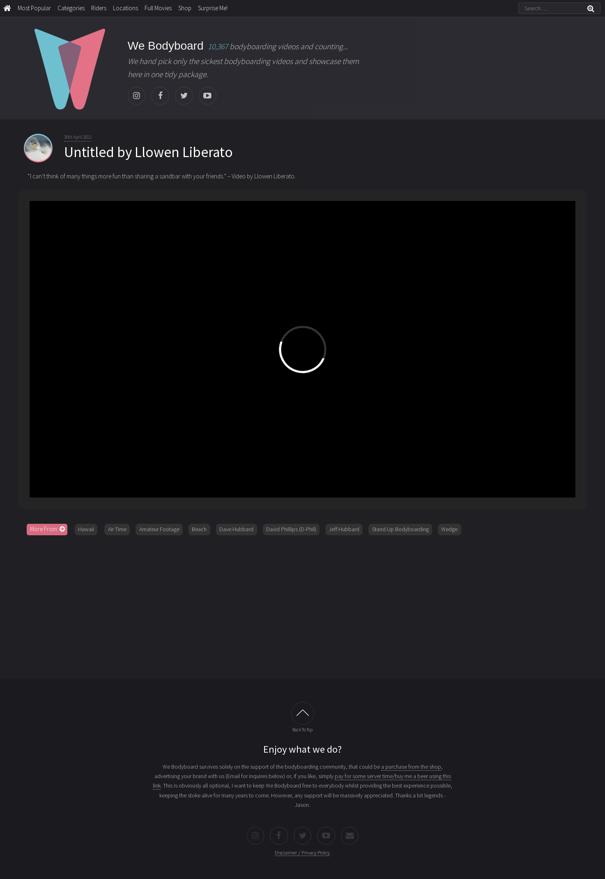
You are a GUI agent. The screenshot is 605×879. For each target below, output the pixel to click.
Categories (71, 8)
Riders (98, 8)
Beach (199, 529)
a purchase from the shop (411, 766)
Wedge (449, 529)
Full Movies (158, 8)
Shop (184, 8)
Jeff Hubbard (344, 529)
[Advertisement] (302, 604)
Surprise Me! (213, 8)
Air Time (117, 529)
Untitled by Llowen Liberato (148, 152)
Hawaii (86, 529)
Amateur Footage (159, 529)
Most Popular (34, 8)
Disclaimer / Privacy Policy (302, 852)
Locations (125, 8)
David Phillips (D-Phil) (291, 529)
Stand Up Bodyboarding (400, 529)
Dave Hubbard (236, 529)
